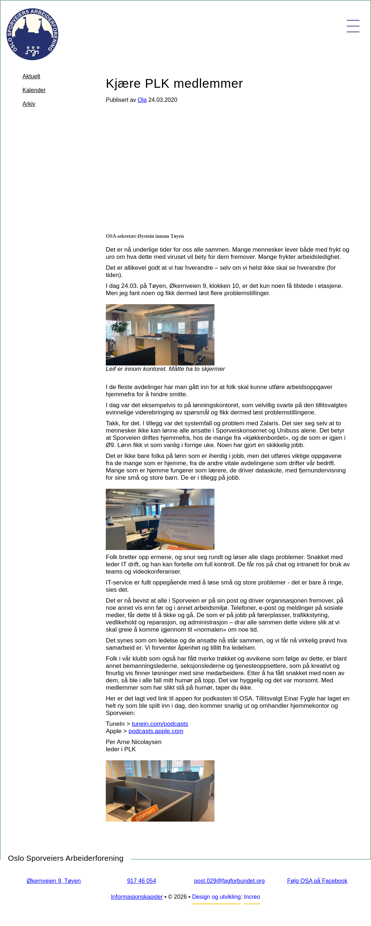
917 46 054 (141, 881)
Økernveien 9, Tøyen (54, 881)
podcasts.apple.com (156, 731)
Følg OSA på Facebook (317, 881)
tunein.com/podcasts (160, 723)
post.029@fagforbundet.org (229, 881)
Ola (142, 100)
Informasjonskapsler (137, 897)
